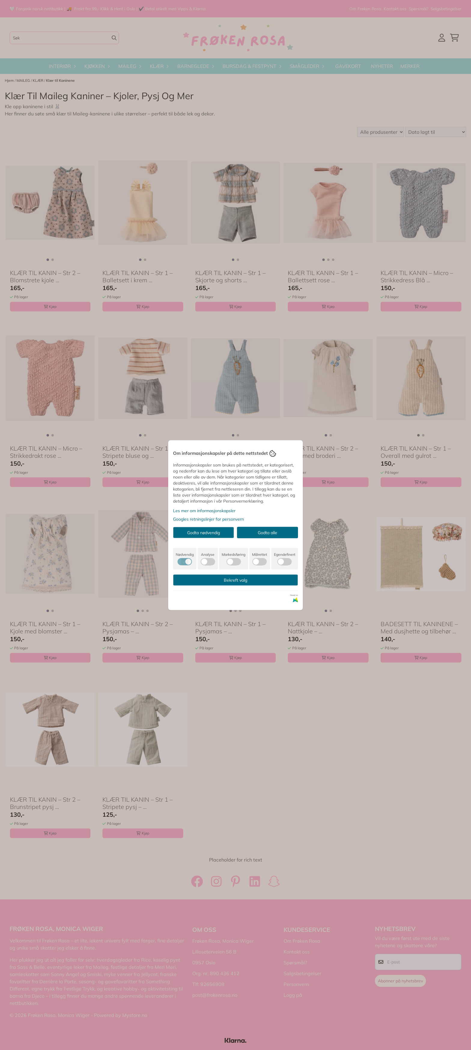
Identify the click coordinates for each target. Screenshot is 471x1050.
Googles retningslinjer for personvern (208, 519)
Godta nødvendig (203, 532)
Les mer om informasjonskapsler (204, 510)
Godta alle (267, 532)
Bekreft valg (235, 580)
